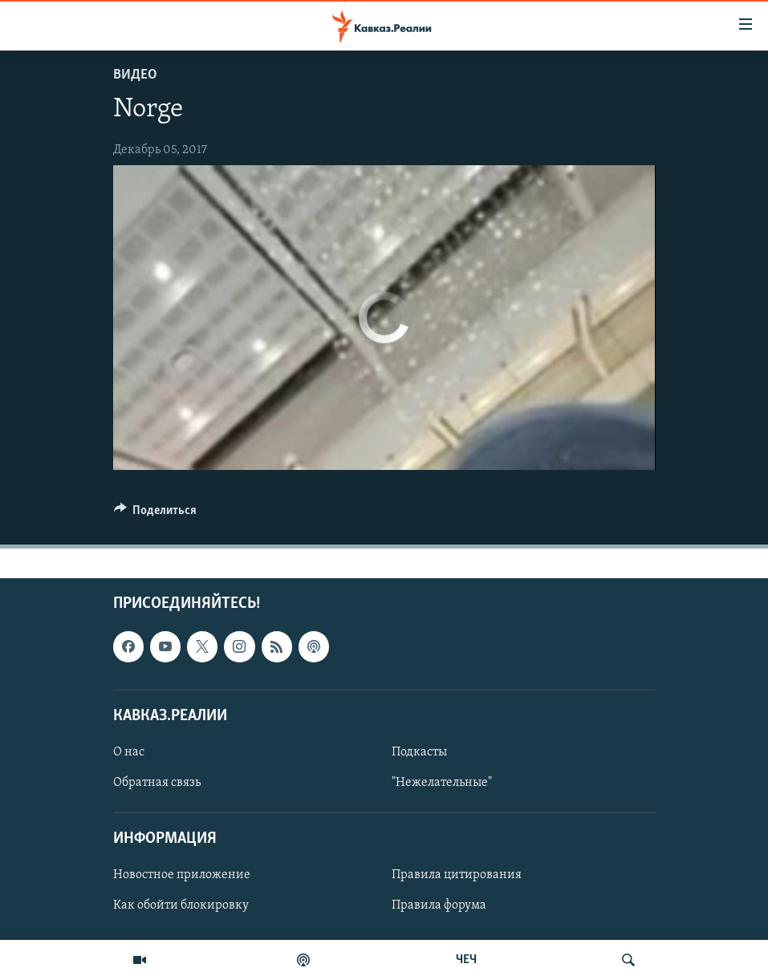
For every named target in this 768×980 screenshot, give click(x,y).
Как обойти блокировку (181, 905)
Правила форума (439, 905)
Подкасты (419, 751)
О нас (128, 751)
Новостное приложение (181, 875)
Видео (135, 75)
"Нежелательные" (442, 782)
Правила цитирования (457, 875)
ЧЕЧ (466, 960)
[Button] (155, 514)
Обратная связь (157, 782)
